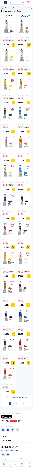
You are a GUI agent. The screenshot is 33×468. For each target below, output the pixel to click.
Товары (7, 8)
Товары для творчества (20, 8)
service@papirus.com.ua (9, 450)
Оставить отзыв (8, 37)
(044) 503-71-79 (9, 447)
